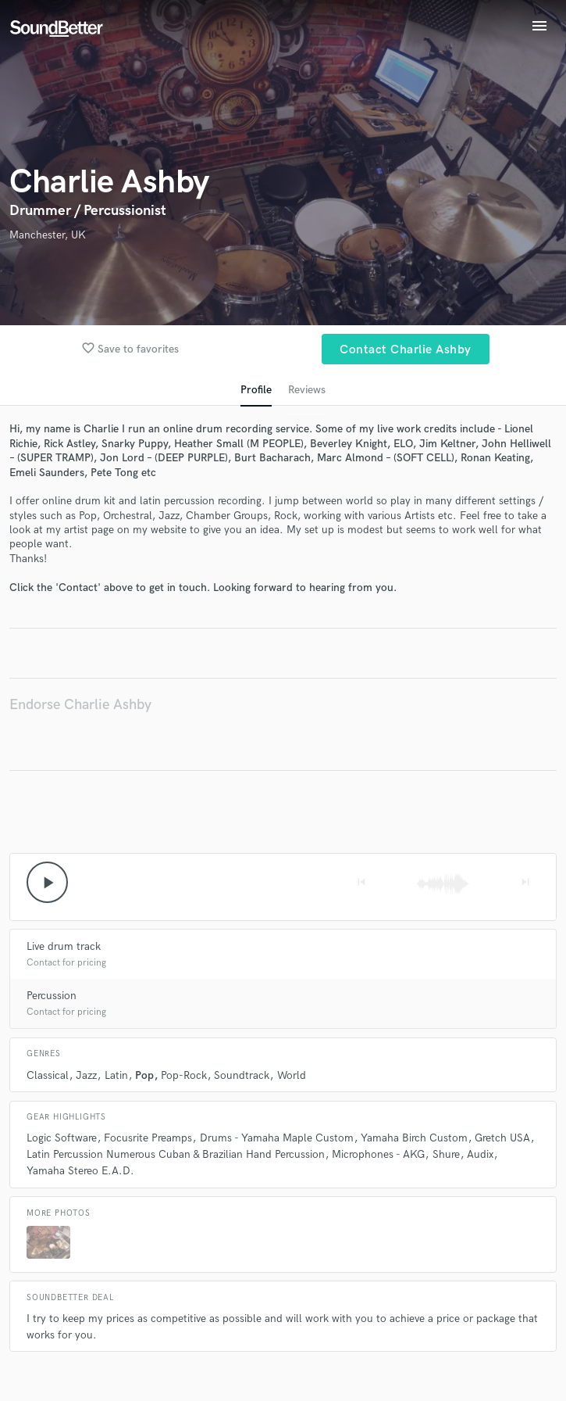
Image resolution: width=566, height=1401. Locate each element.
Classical (48, 1075)
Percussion (52, 995)
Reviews (307, 389)
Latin (116, 1075)
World (291, 1075)
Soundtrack (241, 1075)
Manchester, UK (47, 235)
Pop (144, 1075)
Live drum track (64, 946)
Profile (256, 389)
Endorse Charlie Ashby (80, 705)
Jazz (86, 1075)
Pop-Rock (184, 1075)
